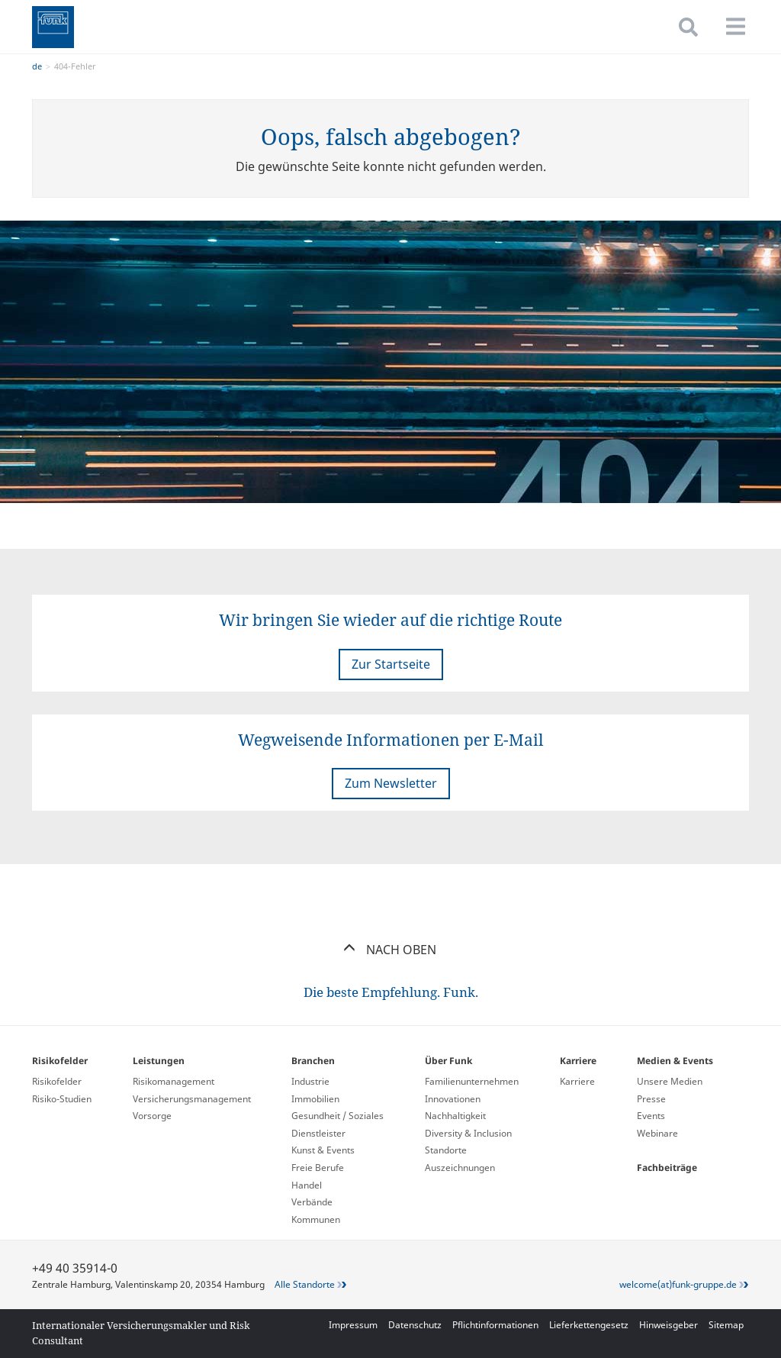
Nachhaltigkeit (455, 1115)
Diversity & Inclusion (468, 1133)
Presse (651, 1098)
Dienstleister (318, 1133)
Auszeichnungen (460, 1167)
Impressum (353, 1324)
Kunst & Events (323, 1149)
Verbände (312, 1201)
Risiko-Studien (62, 1098)
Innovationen (452, 1098)
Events (651, 1115)
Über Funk (448, 1060)
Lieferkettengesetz (588, 1324)
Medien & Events (675, 1060)
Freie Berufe (317, 1167)
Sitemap (726, 1324)
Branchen (313, 1060)
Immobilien (315, 1098)
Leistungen (159, 1060)
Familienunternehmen (472, 1081)
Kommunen (315, 1219)
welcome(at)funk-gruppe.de (678, 1284)
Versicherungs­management (192, 1098)
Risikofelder (60, 1060)
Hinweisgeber (668, 1324)
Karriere (578, 1060)
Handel (306, 1185)
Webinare (657, 1133)
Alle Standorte (305, 1284)
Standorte (446, 1149)
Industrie (310, 1081)
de (37, 66)
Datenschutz (415, 1324)
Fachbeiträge (667, 1167)
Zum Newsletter (391, 783)
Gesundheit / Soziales (337, 1115)
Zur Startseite (391, 664)
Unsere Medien (669, 1081)
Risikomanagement (173, 1081)
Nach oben (391, 949)
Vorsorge (152, 1115)
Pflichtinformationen (495, 1324)
